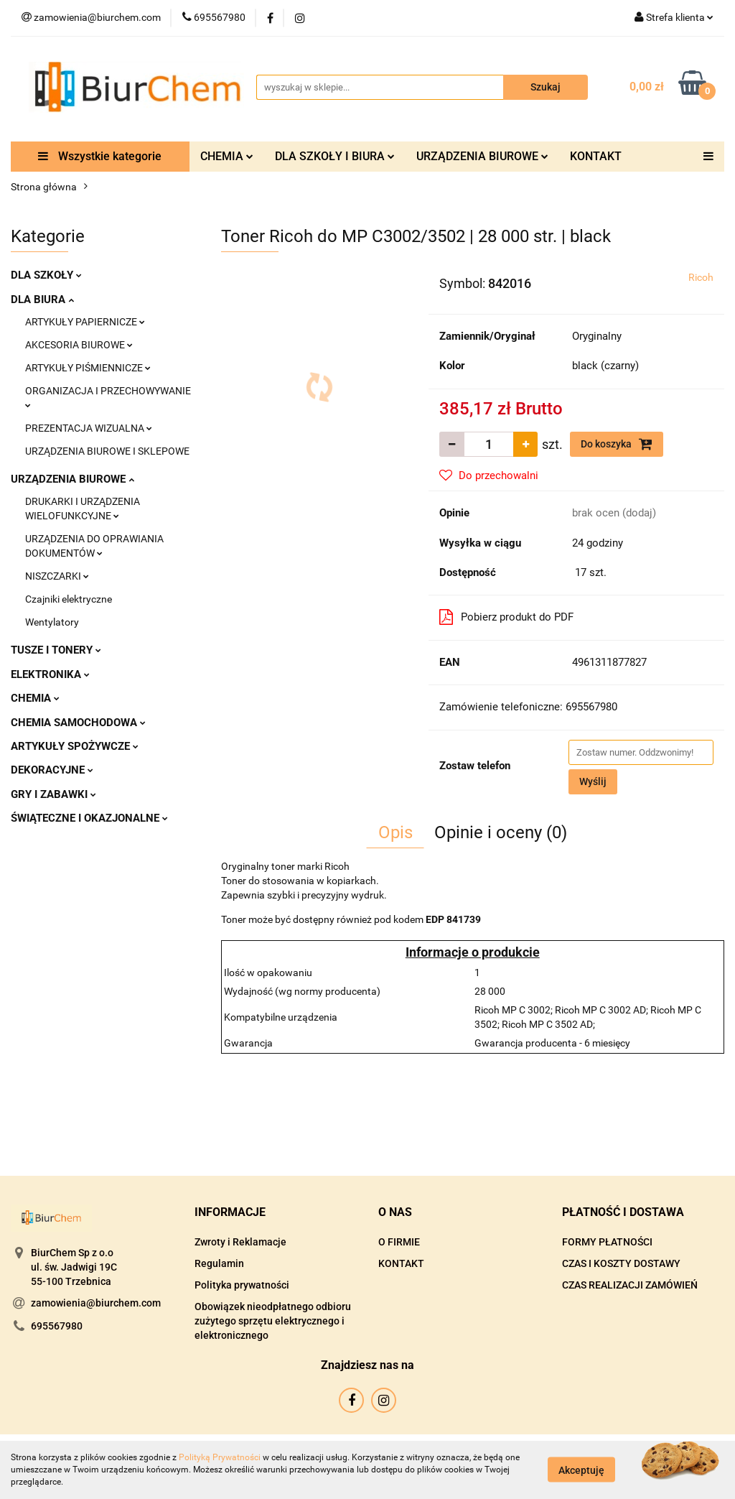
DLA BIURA (42, 299)
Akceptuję (581, 1470)
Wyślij (593, 781)
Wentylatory (52, 622)
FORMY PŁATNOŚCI (607, 1242)
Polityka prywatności (242, 1285)
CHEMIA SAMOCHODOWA (78, 722)
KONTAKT (596, 156)
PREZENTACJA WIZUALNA (88, 428)
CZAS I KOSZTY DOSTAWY (621, 1263)
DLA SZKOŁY (46, 275)
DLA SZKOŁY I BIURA (335, 156)
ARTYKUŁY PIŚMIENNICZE (88, 367)
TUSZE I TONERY (56, 650)
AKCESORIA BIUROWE (79, 345)
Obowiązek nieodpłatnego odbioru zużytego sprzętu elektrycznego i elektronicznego (273, 1321)
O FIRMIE (399, 1242)
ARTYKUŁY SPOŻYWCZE (75, 746)
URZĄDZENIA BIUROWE (482, 156)
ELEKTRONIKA (50, 674)
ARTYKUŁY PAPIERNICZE (85, 322)
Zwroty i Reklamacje (240, 1242)
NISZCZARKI (57, 576)
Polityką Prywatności (220, 1457)
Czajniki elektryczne (68, 599)
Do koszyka (616, 444)
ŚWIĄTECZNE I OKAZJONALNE (89, 818)
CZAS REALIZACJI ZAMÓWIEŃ (630, 1285)
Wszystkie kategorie (99, 156)
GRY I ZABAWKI (53, 794)
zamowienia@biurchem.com (96, 1303)
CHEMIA (226, 156)
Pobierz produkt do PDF (506, 617)
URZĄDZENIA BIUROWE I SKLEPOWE (107, 451)
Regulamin (219, 1263)
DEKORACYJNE (52, 770)
